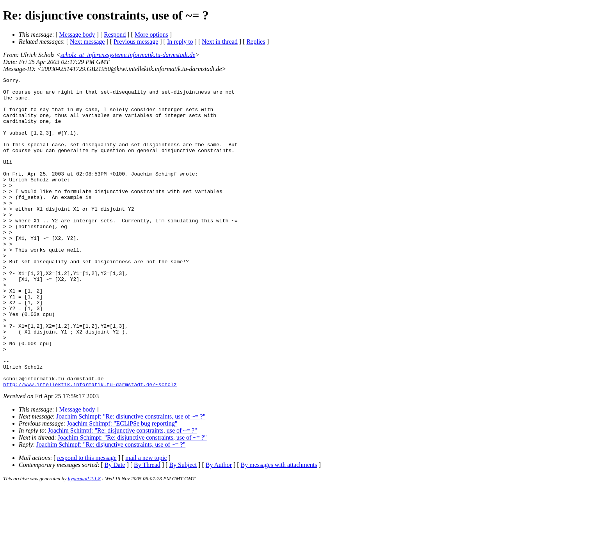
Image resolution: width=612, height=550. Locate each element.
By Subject (183, 526)
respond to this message (86, 519)
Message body (77, 34)
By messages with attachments (279, 526)
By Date (115, 526)
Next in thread (220, 41)
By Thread (147, 526)
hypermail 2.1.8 (84, 540)
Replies (255, 41)
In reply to (180, 41)
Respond (115, 34)
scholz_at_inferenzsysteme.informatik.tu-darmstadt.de (128, 54)
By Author (219, 526)
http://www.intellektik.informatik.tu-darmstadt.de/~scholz (90, 446)
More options (151, 34)
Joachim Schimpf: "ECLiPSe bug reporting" (122, 485)
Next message (87, 41)
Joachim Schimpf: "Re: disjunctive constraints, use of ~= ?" (130, 478)
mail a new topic (146, 519)
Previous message (136, 41)
